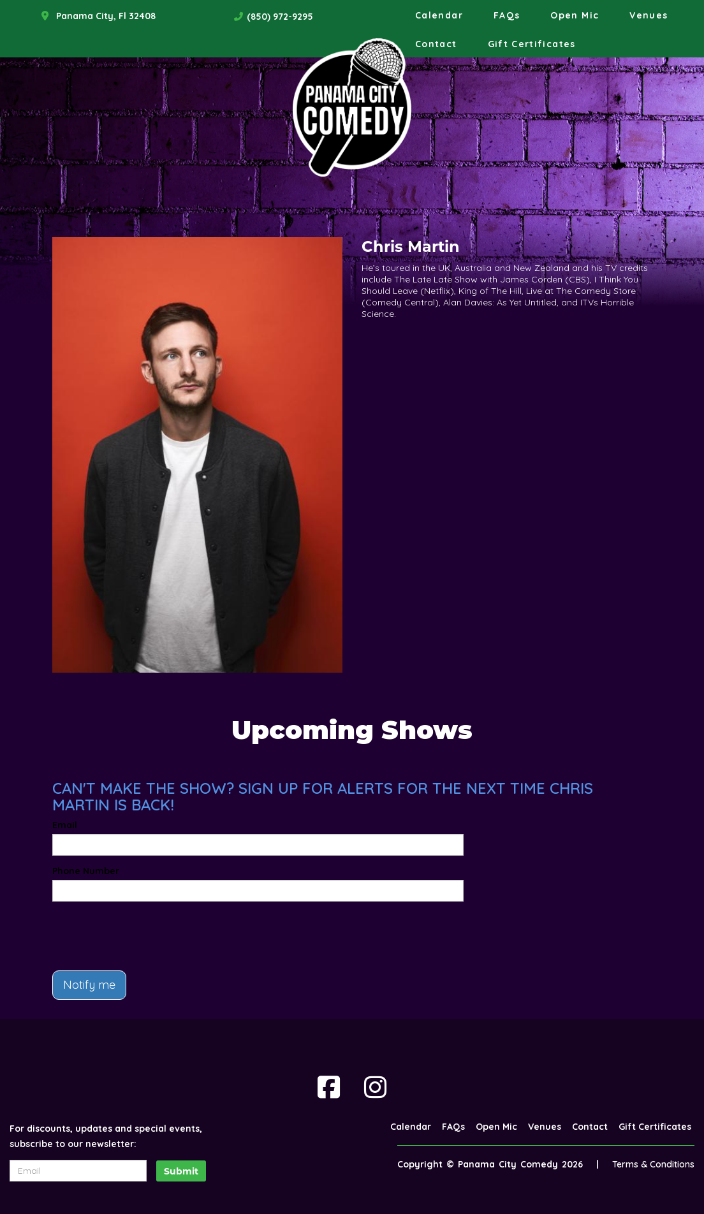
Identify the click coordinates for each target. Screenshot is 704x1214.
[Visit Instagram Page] (375, 1087)
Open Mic (574, 15)
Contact (436, 44)
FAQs (507, 15)
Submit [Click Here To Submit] (181, 1171)
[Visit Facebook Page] (329, 1087)
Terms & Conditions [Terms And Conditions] (653, 1164)
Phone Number (85, 871)
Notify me (89, 984)
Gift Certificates (532, 44)
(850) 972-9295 (280, 16)
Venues (648, 15)
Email (64, 825)
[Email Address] (78, 1170)
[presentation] (149, 936)
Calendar (439, 15)
